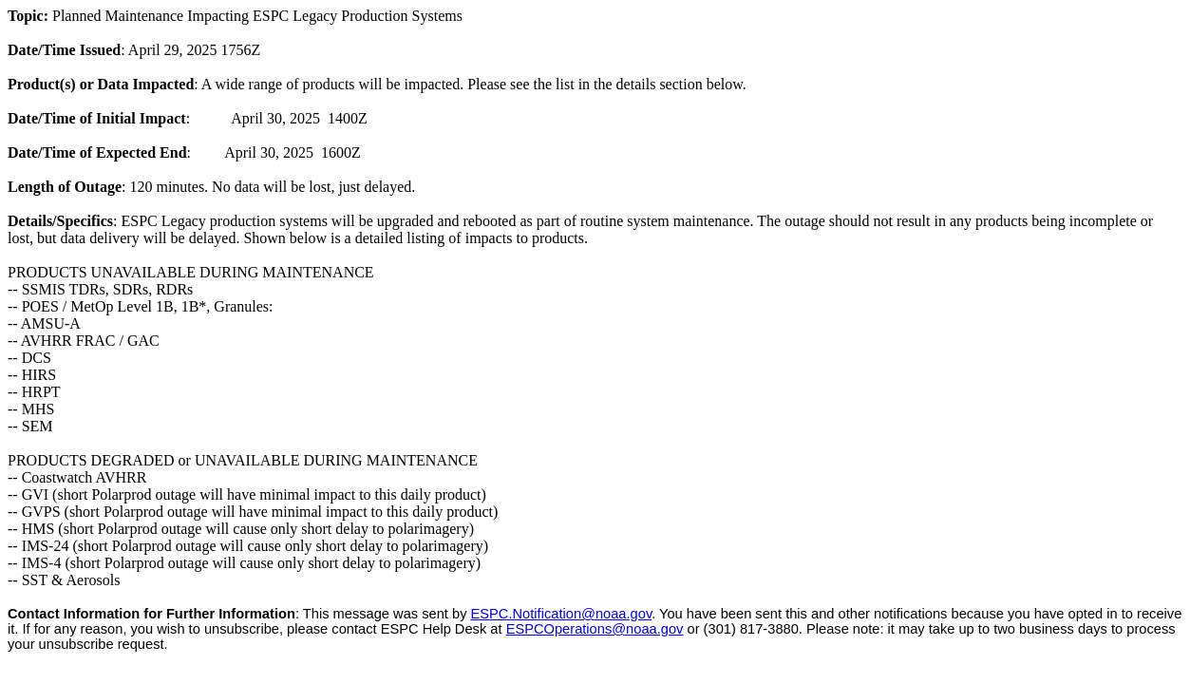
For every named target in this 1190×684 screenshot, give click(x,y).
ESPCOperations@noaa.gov (595, 628)
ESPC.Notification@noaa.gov (561, 613)
